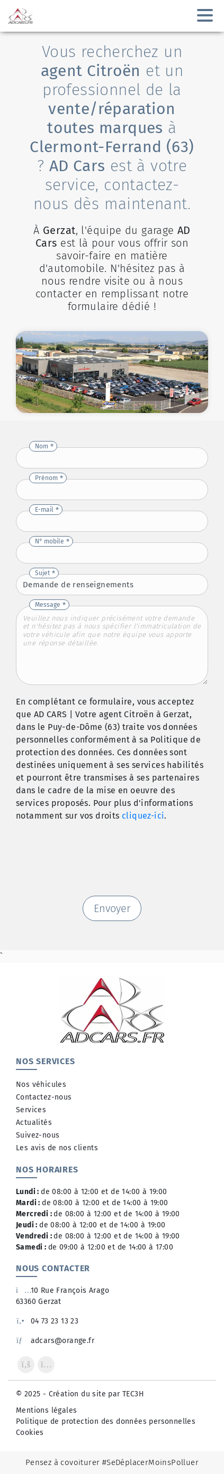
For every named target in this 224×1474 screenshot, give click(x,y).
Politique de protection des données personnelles (105, 1421)
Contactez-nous (44, 1097)
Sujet (42, 573)
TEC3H (133, 1393)
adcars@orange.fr (55, 1340)
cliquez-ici (143, 816)
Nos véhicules (41, 1084)
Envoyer (112, 908)
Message (47, 604)
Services (31, 1109)
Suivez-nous (37, 1135)
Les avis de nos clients (57, 1147)
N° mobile (49, 541)
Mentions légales (46, 1410)
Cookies (30, 1432)
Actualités (34, 1122)
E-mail (44, 509)
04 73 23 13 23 (47, 1321)
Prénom (46, 478)
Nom (41, 446)
